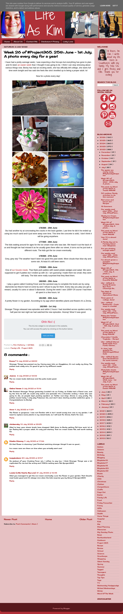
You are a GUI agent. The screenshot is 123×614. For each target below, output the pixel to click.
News (99, 535)
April (103, 398)
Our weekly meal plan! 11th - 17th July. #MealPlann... (110, 311)
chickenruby (14, 424)
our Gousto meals (20, 270)
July (103, 167)
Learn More (105, 6)
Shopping (101, 559)
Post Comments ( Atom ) (27, 524)
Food (99, 500)
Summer (100, 567)
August (104, 164)
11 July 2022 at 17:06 (34, 441)
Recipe (100, 545)
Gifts (99, 508)
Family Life (16, 348)
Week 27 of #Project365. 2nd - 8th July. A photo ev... (110, 325)
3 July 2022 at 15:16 (31, 388)
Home (7, 42)
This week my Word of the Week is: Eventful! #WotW (109, 278)
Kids (99, 521)
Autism (100, 447)
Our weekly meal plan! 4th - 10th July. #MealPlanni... (110, 365)
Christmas (101, 481)
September (106, 161)
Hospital (100, 519)
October (105, 158)
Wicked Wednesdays (106, 588)
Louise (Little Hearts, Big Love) (22, 473)
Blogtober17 (102, 463)
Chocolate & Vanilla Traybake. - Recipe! (110, 338)
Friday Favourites (104, 503)
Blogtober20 (103, 468)
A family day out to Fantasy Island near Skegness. (109, 243)
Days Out (101, 492)
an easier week (24, 65)
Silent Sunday (103, 561)
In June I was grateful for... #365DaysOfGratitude (110, 351)
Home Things (102, 516)
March (104, 401)
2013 (102, 435)
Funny (100, 506)
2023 (103, 146)
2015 (102, 429)
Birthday (100, 455)
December (106, 152)
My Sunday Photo (105, 532)
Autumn (100, 449)
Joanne (12, 376)
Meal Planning (103, 527)
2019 (102, 417)
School (100, 551)
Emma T (12, 361)
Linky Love (68, 42)
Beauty (100, 452)
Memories (101, 529)
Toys (99, 580)
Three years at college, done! (108, 299)
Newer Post (10, 519)
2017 (102, 423)
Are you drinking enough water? (108, 249)
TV (98, 583)
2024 (103, 143)
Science (100, 554)
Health (100, 513)
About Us (18, 42)
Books (100, 473)
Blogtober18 (102, 466)
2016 (102, 426)
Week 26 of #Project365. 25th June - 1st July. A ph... (108, 379)
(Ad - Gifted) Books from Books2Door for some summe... (110, 358)
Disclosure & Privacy (50, 42)
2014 (102, 432)
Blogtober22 (102, 471)
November (106, 155)
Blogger (66, 608)
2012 (102, 438)
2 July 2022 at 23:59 (27, 361)
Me (98, 524)
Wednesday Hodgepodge (108, 585)
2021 (102, 411)
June (103, 392)
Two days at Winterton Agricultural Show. (109, 293)
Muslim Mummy (16, 441)
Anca (11, 409)
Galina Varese (15, 388)
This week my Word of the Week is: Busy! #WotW (109, 332)
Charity (100, 476)
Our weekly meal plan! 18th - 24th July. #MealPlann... (110, 255)
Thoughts (101, 575)
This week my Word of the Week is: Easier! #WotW (109, 386)
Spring (100, 564)
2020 (103, 414)
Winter (100, 591)
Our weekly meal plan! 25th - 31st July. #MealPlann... (110, 211)
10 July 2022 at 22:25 (31, 424)
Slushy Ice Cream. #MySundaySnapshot (110, 217)
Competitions (103, 487)
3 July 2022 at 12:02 (27, 376)
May (103, 395)
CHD (99, 479)
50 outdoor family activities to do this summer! (109, 195)
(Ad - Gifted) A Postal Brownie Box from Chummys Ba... (108, 285)
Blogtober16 (102, 460)
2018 (102, 420)
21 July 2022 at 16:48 (47, 473)
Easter (100, 495)
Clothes (100, 484)
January (105, 407)
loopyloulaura (15, 458)
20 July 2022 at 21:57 (32, 458)
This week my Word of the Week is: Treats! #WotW (109, 188)
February (105, 404)
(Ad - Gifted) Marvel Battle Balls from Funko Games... (110, 343)
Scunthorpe (102, 556)
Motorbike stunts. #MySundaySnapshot (110, 371)
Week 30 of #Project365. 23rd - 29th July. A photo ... (109, 181)
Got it (115, 6)
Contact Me (31, 42)
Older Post (86, 519)
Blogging (101, 457)
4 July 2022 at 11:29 (24, 409)
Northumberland (104, 537)
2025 (103, 140)
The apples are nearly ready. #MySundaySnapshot (110, 172)
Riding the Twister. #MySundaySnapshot (110, 317)
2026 (103, 137)
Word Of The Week (105, 594)
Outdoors (101, 540)
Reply (11, 369)
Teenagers (101, 572)
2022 (103, 149)
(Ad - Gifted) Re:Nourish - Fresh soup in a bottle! (110, 304)
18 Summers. (106, 206)
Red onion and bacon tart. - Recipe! (107, 201)
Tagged (100, 569)
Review (100, 548)
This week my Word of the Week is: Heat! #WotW (109, 232)
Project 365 (27, 348)
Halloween (101, 511)
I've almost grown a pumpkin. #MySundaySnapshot (110, 262)
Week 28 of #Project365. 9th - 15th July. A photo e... (109, 270)
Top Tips (100, 577)
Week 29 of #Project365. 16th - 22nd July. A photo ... (110, 225)
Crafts (100, 489)
